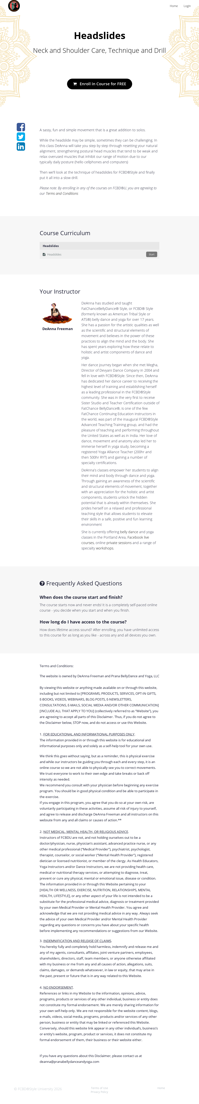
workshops (104, 548)
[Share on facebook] (21, 129)
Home (174, 6)
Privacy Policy (99, 1092)
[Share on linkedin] (21, 148)
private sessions (119, 542)
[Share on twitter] (21, 138)
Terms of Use (99, 1088)
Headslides (100, 254)
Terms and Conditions (62, 193)
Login (187, 6)
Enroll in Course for (99, 83)
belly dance (129, 531)
